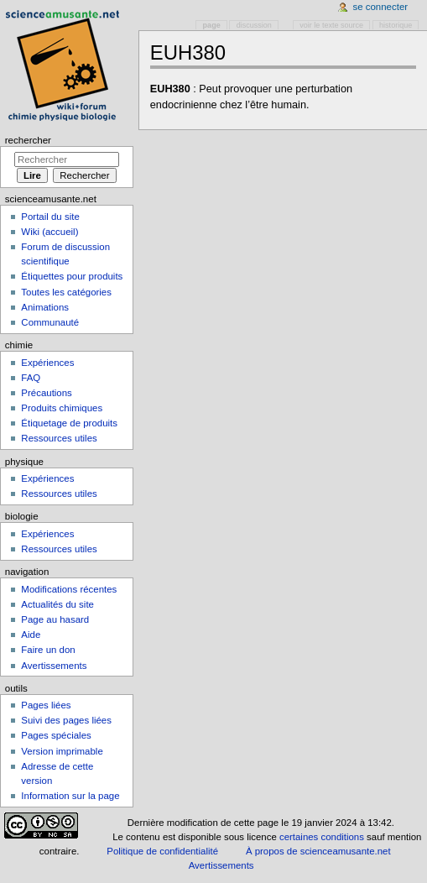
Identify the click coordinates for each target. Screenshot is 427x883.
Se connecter (381, 7)
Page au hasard (55, 619)
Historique (395, 25)
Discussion (254, 25)
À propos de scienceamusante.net (318, 851)
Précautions (46, 393)
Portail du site (50, 217)
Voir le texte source (331, 25)
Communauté (50, 322)
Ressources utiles (58, 438)
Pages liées (45, 705)
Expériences (47, 363)
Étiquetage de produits (69, 423)
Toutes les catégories (66, 292)
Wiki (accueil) (49, 232)
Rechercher (28, 140)
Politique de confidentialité (162, 851)
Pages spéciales (56, 735)
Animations (45, 307)
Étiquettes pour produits (71, 276)
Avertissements (53, 666)
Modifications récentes (69, 589)
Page (212, 25)
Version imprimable (61, 751)
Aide (30, 635)
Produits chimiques (61, 408)
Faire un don (48, 650)
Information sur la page (70, 796)
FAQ (30, 378)
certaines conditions (321, 837)
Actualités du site (57, 604)
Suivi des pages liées (66, 720)
